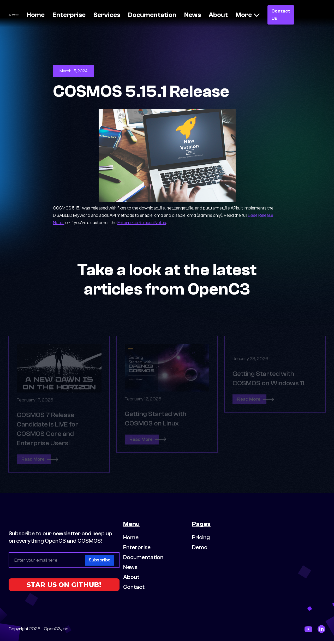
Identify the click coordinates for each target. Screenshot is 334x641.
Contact (134, 587)
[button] (248, 15)
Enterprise (69, 15)
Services (106, 15)
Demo (199, 547)
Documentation (152, 15)
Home (36, 15)
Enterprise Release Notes (141, 222)
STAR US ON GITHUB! (64, 585)
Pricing (201, 537)
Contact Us (280, 14)
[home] (13, 15)
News (192, 15)
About (218, 15)
